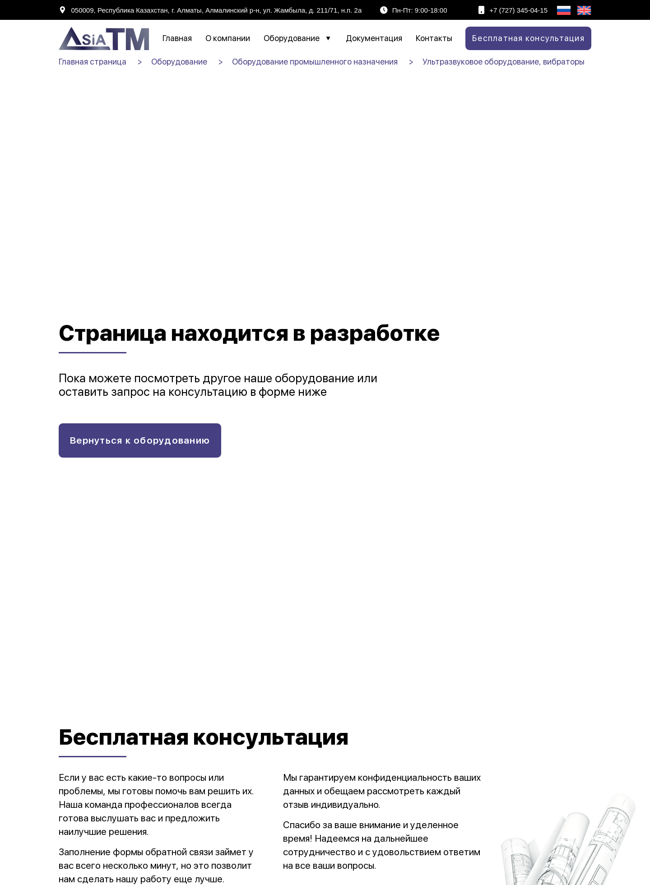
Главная (177, 38)
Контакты (434, 38)
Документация (374, 38)
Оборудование (298, 38)
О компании (227, 38)
